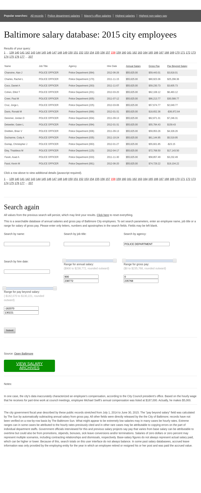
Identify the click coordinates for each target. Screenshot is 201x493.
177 (22, 56)
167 (161, 52)
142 (27, 52)
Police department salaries (64, 15)
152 (81, 52)
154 (92, 52)
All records (36, 15)
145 (43, 52)
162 (134, 52)
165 (150, 52)
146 (49, 52)
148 (60, 52)
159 (118, 52)
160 (124, 52)
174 (6, 56)
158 (113, 52)
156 (102, 52)
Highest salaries (125, 15)
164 (145, 52)
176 (17, 56)
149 (65, 52)
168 (166, 52)
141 (22, 52)
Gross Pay (154, 66)
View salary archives (29, 365)
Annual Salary (133, 66)
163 (140, 52)
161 (129, 52)
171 (182, 52)
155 (97, 52)
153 (86, 52)
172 (188, 52)
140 (17, 52)
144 (38, 52)
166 (156, 52)
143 (33, 52)
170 (177, 52)
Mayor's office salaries (97, 15)
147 (54, 52)
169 (172, 52)
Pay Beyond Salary (177, 66)
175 (11, 56)
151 (75, 52)
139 (11, 52)
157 (108, 52)
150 (70, 52)
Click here (103, 215)
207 (30, 56)
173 (193, 52)
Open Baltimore (23, 353)
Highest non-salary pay (153, 15)
